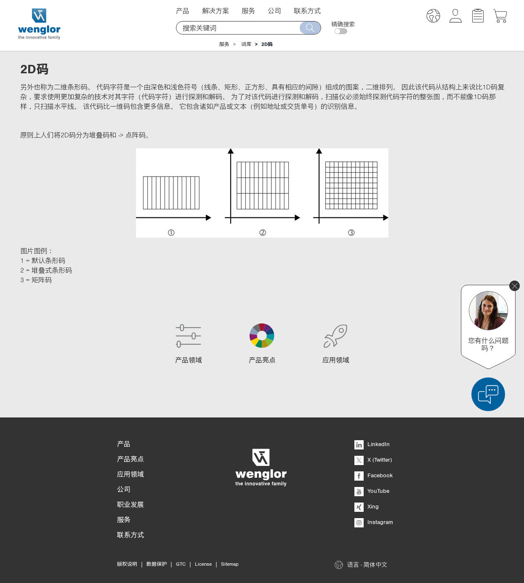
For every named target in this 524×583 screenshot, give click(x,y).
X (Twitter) (373, 460)
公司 (274, 10)
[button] (433, 17)
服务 (248, 10)
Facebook (373, 475)
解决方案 (215, 10)
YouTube (371, 491)
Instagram (373, 522)
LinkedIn (372, 444)
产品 (182, 10)
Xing (366, 506)
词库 (246, 44)
